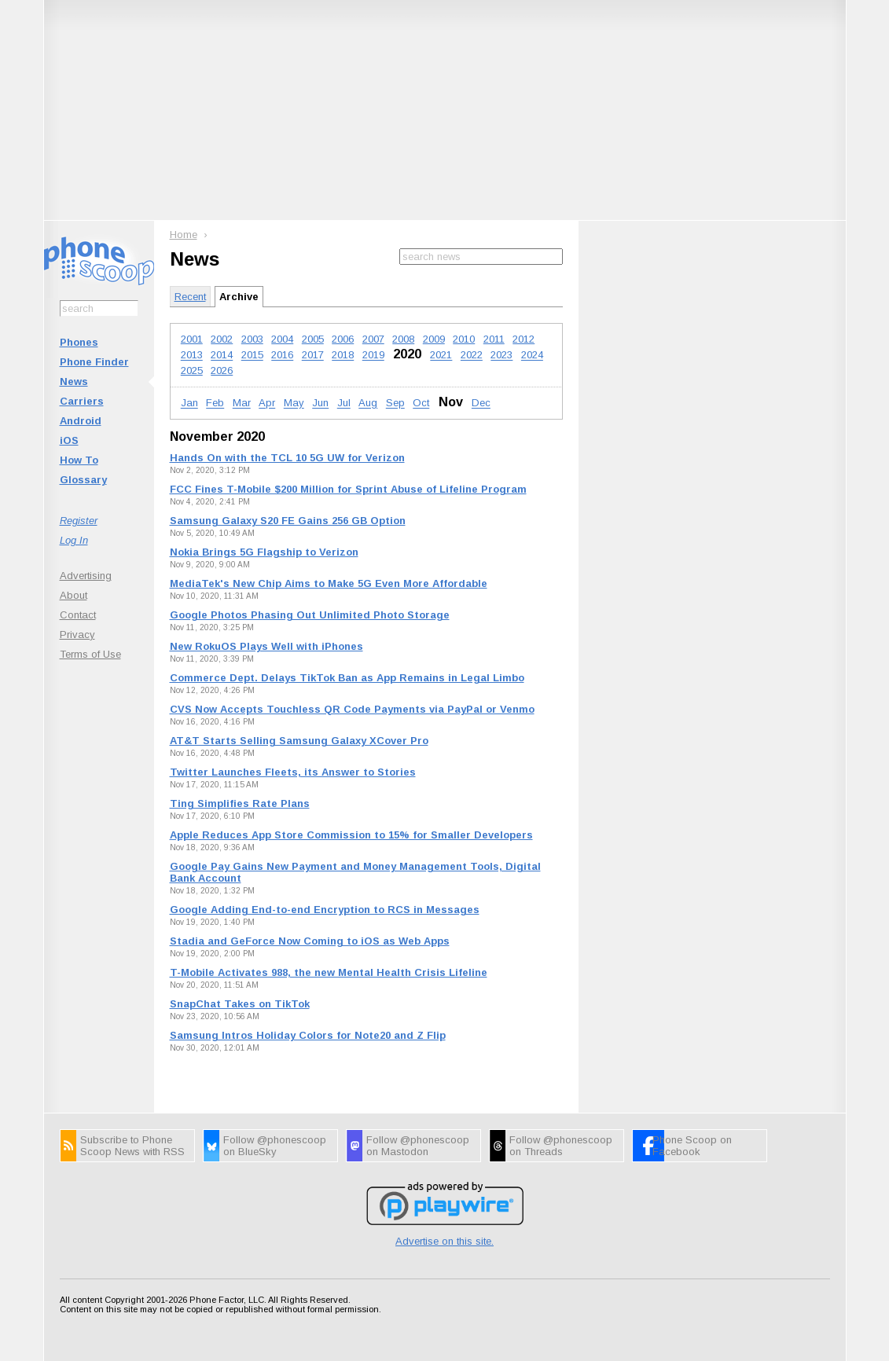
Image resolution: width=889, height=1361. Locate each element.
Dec (481, 403)
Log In (74, 540)
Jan (189, 403)
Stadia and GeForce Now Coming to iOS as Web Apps (310, 941)
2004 (282, 339)
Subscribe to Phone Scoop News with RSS (132, 1145)
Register (78, 520)
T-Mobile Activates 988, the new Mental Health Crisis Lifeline (328, 972)
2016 (282, 355)
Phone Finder (94, 362)
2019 (373, 355)
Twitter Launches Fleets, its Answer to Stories (293, 772)
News (74, 381)
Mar (242, 403)
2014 (222, 355)
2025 (192, 370)
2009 (434, 339)
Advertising (86, 575)
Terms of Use (90, 654)
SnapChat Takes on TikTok (240, 1004)
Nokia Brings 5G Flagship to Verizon (264, 552)
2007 (373, 339)
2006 (343, 339)
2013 (192, 355)
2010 (464, 339)
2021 (441, 355)
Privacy (77, 634)
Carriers (82, 401)
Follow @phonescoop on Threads (560, 1145)
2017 (313, 355)
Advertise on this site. (444, 1241)
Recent (190, 297)
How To (79, 460)
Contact (78, 615)
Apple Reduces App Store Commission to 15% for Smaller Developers (351, 835)
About (73, 595)
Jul (344, 403)
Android (80, 421)
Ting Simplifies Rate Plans (240, 803)
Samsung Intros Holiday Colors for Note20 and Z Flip (308, 1035)
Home (183, 234)
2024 (532, 355)
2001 (192, 339)
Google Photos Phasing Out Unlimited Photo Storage (310, 615)
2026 (222, 370)
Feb (215, 403)
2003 (252, 339)
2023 (501, 355)
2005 (313, 339)
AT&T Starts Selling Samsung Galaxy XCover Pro (299, 741)
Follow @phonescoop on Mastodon (417, 1145)
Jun (320, 403)
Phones (79, 342)
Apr (267, 403)
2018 (343, 355)
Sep (395, 403)
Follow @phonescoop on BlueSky (274, 1145)
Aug (367, 403)
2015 (252, 355)
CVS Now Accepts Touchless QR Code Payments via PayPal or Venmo (352, 709)
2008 (403, 339)
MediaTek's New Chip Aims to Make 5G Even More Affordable (328, 583)
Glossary (83, 480)
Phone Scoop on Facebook (692, 1145)
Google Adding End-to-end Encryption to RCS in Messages (324, 909)
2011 (494, 339)
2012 (523, 339)
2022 (472, 355)
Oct (421, 403)
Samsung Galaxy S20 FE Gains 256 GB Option (288, 520)
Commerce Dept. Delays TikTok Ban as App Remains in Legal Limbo (347, 678)
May (294, 403)
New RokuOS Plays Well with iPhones (266, 646)
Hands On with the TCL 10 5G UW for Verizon (287, 458)
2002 (222, 339)
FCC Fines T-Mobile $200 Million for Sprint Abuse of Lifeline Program (348, 489)
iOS (69, 440)
